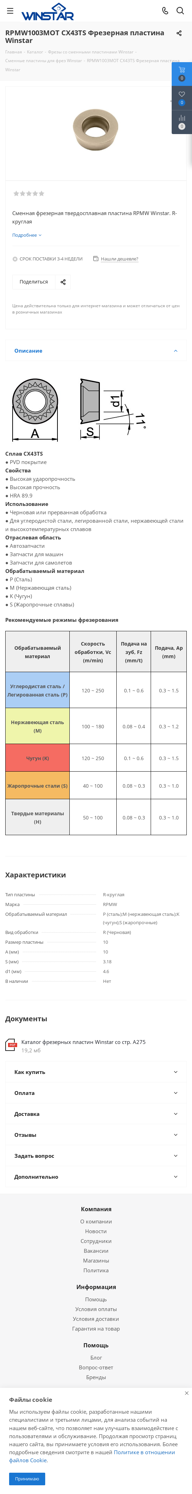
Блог (96, 1357)
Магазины (96, 1260)
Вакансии (96, 1250)
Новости (96, 1231)
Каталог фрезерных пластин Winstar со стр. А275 (83, 1041)
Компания (96, 1209)
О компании (96, 1221)
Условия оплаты (96, 1308)
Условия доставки (96, 1318)
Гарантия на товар (96, 1328)
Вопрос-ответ (96, 1367)
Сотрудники (96, 1240)
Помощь (96, 1299)
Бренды (96, 1377)
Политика (96, 1270)
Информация (96, 1287)
